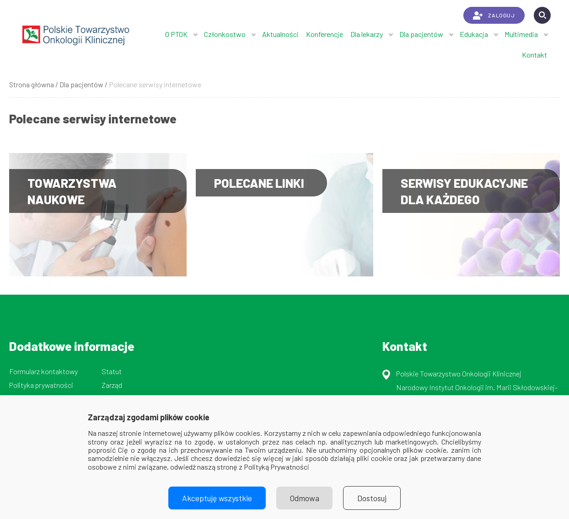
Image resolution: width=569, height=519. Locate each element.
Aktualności (280, 34)
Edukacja (474, 34)
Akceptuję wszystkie (217, 498)
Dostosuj (372, 498)
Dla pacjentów (421, 34)
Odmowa (304, 498)
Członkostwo (225, 34)
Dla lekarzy (366, 34)
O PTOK (176, 34)
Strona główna (31, 84)
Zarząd (112, 385)
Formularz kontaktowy (43, 371)
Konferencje (324, 34)
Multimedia (521, 34)
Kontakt (534, 54)
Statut (112, 371)
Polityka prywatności (41, 385)
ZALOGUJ (494, 15)
